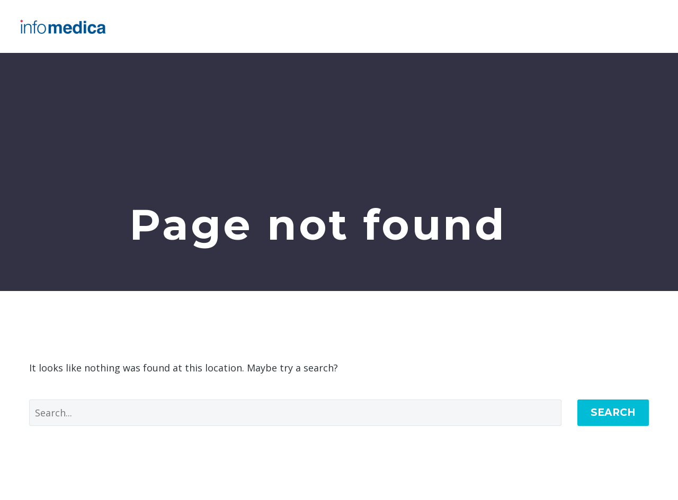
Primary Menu (648, 26)
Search (613, 412)
